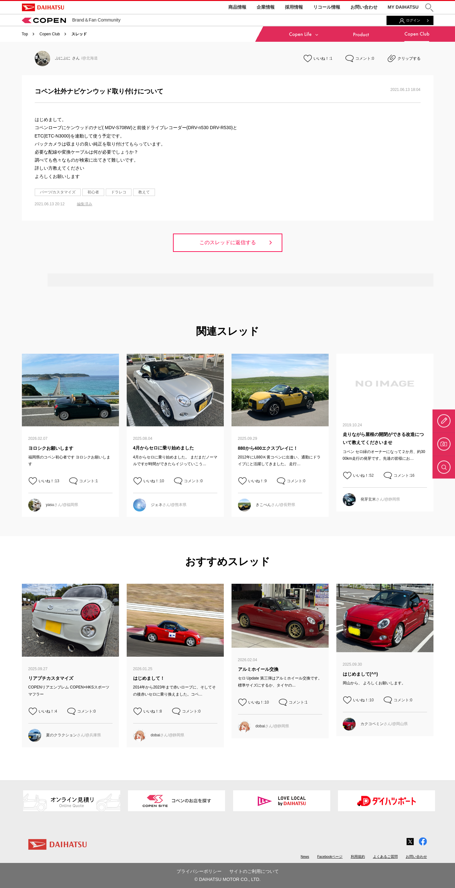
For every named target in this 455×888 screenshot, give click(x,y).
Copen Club (50, 34)
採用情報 (294, 7)
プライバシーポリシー (199, 871)
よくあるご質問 (385, 856)
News (305, 856)
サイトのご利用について (254, 871)
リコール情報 (326, 7)
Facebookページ (329, 856)
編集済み (84, 204)
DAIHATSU (43, 7)
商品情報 (237, 7)
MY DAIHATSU (403, 7)
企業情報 (266, 7)
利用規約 (358, 856)
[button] (429, 7)
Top (25, 34)
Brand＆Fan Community (71, 19)
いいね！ (321, 58)
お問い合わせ (364, 7)
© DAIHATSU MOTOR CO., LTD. (228, 879)
